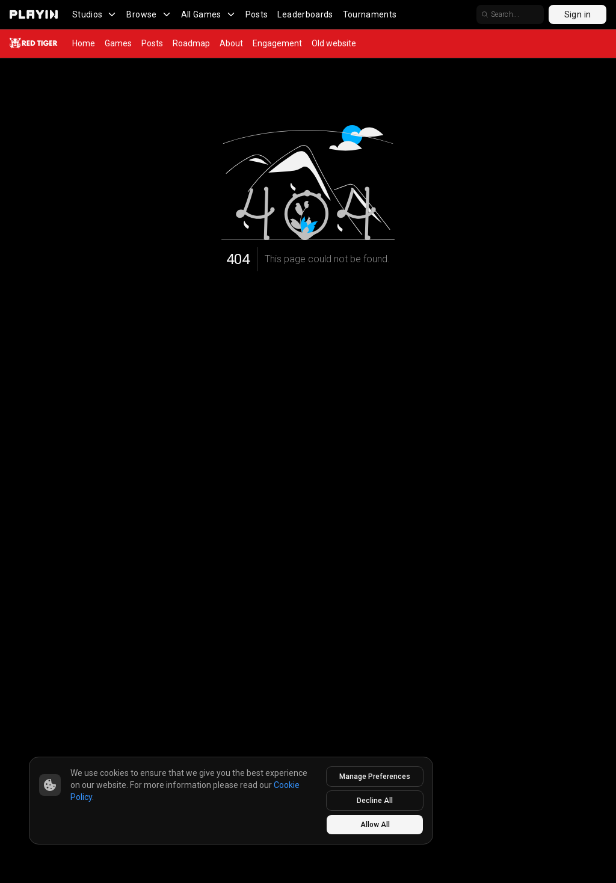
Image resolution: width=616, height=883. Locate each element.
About (231, 43)
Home (83, 43)
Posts (256, 14)
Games (118, 43)
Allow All (375, 824)
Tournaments (370, 14)
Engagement (277, 43)
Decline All (375, 800)
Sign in (577, 14)
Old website (334, 43)
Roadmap (191, 43)
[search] (510, 14)
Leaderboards (305, 14)
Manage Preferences (374, 776)
